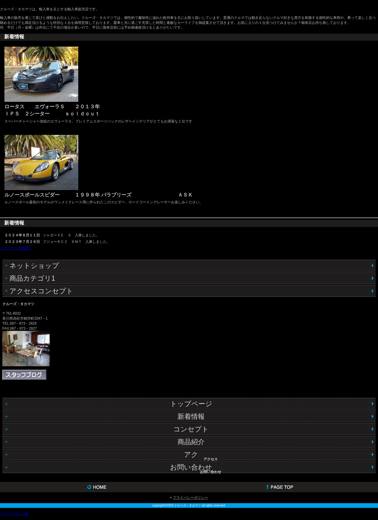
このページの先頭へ (16, 248)
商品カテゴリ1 (32, 278)
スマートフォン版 (14, 514)
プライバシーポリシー (190, 498)
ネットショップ (34, 265)
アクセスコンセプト (41, 291)
